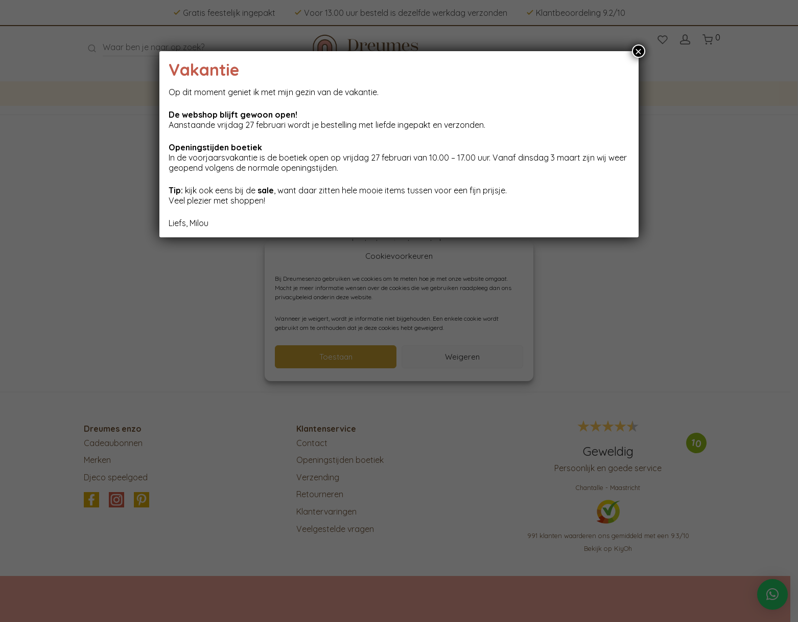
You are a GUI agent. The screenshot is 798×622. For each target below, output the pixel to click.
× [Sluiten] (638, 51)
